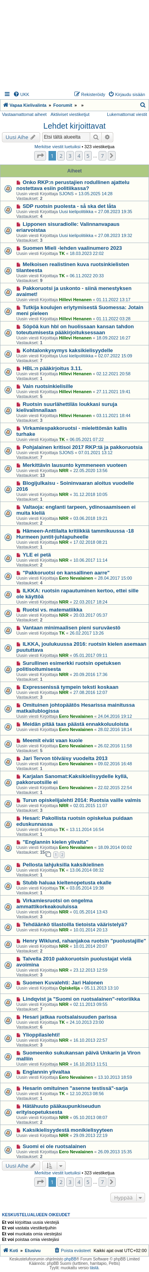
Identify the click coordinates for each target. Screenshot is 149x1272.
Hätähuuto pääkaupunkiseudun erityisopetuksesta (58, 1109)
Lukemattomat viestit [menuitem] (127, 114)
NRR (64, 470)
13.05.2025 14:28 (96, 193)
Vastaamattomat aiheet (24, 114)
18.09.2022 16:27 (114, 337)
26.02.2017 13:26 (87, 633)
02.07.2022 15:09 (115, 355)
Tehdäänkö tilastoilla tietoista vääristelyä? (75, 924)
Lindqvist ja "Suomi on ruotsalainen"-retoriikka (81, 999)
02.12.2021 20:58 (114, 373)
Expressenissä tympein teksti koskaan (70, 687)
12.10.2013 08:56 (87, 1093)
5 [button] (88, 155)
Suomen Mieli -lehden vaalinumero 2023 (72, 248)
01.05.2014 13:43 (91, 911)
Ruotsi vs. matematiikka (52, 610)
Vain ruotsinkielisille (48, 386)
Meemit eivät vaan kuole (53, 740)
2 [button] (61, 155)
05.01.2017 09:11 (91, 655)
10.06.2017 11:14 (91, 560)
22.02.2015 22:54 (115, 787)
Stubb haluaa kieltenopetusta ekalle (67, 883)
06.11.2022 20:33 (87, 275)
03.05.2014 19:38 (87, 888)
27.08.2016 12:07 (91, 692)
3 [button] (70, 155)
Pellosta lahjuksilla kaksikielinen (63, 865)
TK (62, 253)
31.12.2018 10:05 (91, 494)
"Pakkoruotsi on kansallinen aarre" (66, 573)
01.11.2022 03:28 (114, 318)
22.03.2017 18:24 (91, 602)
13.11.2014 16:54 (87, 829)
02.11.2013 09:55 (91, 1004)
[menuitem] (21, 94)
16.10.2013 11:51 (91, 1064)
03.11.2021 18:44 (114, 415)
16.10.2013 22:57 (91, 1040)
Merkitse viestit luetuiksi (58, 146)
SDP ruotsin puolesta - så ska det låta (69, 206)
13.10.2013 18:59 (115, 1077)
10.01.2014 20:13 (91, 929)
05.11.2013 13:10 (102, 988)
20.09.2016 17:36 (91, 674)
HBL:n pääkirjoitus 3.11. (52, 368)
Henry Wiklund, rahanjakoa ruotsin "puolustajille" (84, 941)
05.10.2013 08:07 (91, 1117)
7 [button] (102, 155)
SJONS (66, 193)
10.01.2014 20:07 (91, 946)
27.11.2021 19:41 (114, 391)
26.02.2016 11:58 (115, 745)
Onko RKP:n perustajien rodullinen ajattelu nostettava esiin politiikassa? (73, 185)
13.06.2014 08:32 (87, 870)
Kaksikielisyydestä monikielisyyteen (68, 1130)
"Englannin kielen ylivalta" (56, 842)
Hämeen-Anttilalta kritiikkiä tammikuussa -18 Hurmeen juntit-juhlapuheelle (75, 534)
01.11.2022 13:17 (114, 299)
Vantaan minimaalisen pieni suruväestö (71, 628)
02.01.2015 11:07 (91, 805)
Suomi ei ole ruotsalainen (54, 1146)
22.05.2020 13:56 (91, 470)
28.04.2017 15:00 (115, 578)
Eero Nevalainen (76, 578)
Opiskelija (69, 988)
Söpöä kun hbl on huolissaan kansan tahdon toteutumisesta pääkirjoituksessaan (75, 329)
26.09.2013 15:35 (115, 1151)
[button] (40, 156)
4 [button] (78, 155)
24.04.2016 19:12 (115, 716)
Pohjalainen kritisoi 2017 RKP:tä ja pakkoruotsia (83, 447)
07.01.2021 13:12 (96, 452)
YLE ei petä (37, 555)
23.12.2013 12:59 (91, 970)
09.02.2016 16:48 (115, 763)
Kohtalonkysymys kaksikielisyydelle (68, 350)
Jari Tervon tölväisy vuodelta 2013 (65, 758)
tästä (94, 1268)
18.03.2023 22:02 (87, 253)
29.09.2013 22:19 (91, 1135)
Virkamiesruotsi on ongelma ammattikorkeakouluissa (54, 903)
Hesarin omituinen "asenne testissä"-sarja (75, 1088)
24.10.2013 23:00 (87, 1022)
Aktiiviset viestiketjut (69, 114)
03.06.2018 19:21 (91, 518)
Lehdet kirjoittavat (74, 126)
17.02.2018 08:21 (91, 542)
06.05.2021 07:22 (87, 439)
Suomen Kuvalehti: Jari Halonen (63, 983)
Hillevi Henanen (75, 299)
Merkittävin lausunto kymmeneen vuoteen (75, 465)
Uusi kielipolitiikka (76, 211)
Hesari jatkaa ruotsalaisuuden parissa (70, 1017)
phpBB (70, 1259)
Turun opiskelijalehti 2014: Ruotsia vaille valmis (82, 800)
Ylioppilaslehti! (41, 1035)
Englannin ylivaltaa (46, 1072)
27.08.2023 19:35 (115, 211)
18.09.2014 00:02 (115, 847)
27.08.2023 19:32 (115, 235)
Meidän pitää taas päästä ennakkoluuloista (76, 724)
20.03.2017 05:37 (91, 615)
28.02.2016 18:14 (115, 729)
